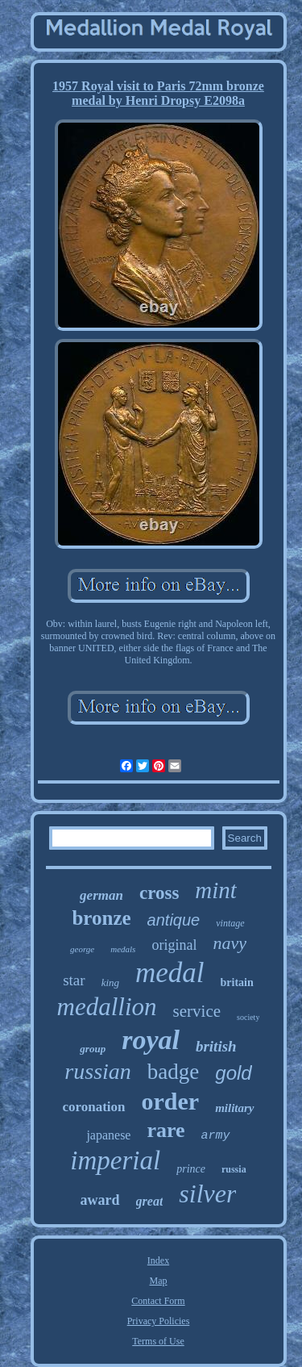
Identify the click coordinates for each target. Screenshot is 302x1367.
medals (122, 949)
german (101, 895)
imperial (115, 1160)
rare (165, 1130)
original (174, 945)
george (82, 949)
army (215, 1136)
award (100, 1200)
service (197, 1011)
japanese (108, 1135)
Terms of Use (158, 1341)
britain (237, 982)
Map (159, 1280)
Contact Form (157, 1300)
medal (170, 973)
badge (173, 1072)
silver (207, 1193)
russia (233, 1169)
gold (233, 1073)
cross (159, 893)
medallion (107, 1007)
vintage (230, 923)
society (248, 1017)
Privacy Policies (158, 1321)
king (110, 982)
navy (229, 943)
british (216, 1046)
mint (216, 890)
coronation (93, 1106)
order (171, 1101)
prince (190, 1169)
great (149, 1201)
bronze (101, 918)
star (74, 980)
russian (97, 1071)
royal (151, 1040)
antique (174, 920)
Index (158, 1260)
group (92, 1049)
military (234, 1108)
